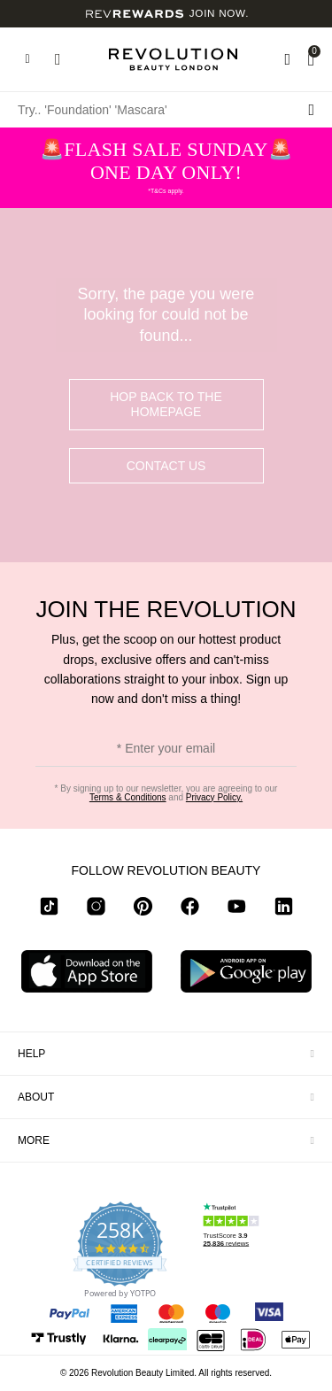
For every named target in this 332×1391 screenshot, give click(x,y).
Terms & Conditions (127, 797)
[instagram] (96, 908)
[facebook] (190, 908)
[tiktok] (49, 908)
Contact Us (166, 466)
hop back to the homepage (166, 404)
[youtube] (237, 908)
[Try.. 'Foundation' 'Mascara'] (166, 110)
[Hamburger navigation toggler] (27, 59)
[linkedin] (284, 908)
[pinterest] (143, 908)
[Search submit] (311, 110)
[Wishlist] (287, 59)
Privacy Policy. (214, 797)
